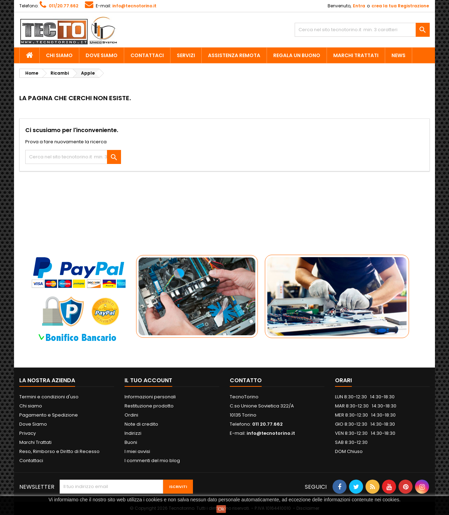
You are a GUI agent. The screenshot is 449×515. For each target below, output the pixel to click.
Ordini (131, 415)
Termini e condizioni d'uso (49, 396)
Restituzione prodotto (149, 406)
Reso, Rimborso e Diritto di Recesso (59, 451)
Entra (359, 6)
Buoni (131, 442)
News (398, 55)
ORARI (343, 380)
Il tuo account (148, 380)
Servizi (186, 55)
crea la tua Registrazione (400, 6)
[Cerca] (362, 30)
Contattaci (147, 55)
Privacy (27, 433)
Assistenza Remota (234, 55)
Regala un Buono (296, 55)
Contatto (246, 380)
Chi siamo (59, 55)
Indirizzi (133, 433)
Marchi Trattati (355, 55)
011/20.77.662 (63, 6)
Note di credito (141, 424)
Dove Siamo (102, 55)
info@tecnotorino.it (134, 6)
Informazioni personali (150, 396)
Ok (221, 509)
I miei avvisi (137, 451)
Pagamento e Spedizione (48, 415)
